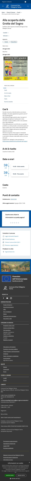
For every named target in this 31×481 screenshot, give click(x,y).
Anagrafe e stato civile (8, 325)
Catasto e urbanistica (8, 336)
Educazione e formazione (9, 347)
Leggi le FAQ (6, 446)
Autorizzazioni (6, 358)
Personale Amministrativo (9, 316)
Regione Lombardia (7, 2)
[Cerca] (28, 6)
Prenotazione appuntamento (10, 441)
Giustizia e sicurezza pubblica (10, 349)
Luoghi (5, 378)
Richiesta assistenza (8, 448)
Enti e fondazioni (7, 312)
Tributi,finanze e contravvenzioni (11, 351)
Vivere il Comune (11, 12)
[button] (15, 478)
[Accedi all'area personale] (25, 2)
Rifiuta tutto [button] (21, 475)
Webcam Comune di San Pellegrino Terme (13, 455)
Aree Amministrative (8, 307)
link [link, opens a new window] (15, 472)
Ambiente (5, 354)
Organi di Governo (7, 305)
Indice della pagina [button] (9, 85)
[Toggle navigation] (3, 6)
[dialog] (15, 471)
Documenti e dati (7, 318)
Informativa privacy (8, 460)
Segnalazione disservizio (9, 443)
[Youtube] (7, 298)
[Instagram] (11, 298)
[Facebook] (3, 298)
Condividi (6, 33)
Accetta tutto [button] (9, 475)
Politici (5, 314)
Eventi (18, 12)
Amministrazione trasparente (10, 457)
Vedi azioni (6, 36)
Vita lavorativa (6, 330)
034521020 (14, 199)
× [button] (29, 462)
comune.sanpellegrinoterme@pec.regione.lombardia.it (14, 400)
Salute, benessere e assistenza (10, 356)
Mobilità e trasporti (8, 340)
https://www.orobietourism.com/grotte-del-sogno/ (15, 141)
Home (3, 12)
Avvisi (4, 372)
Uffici (4, 309)
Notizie (5, 367)
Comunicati (6, 369)
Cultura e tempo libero (8, 328)
